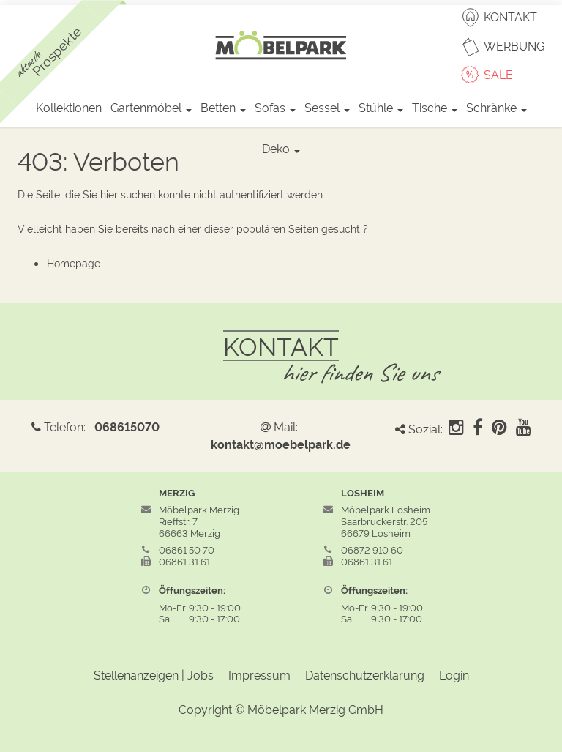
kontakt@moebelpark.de (281, 444)
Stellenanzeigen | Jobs (154, 674)
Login (454, 674)
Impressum (259, 674)
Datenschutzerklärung (364, 674)
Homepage (73, 262)
